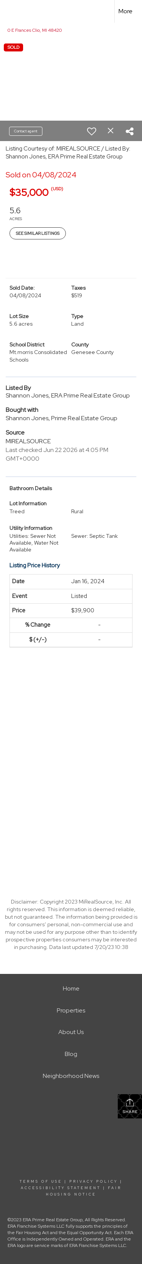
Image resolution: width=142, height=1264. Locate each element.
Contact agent (25, 131)
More (126, 11)
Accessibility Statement (61, 1188)
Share (130, 1106)
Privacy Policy (93, 1181)
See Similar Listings (37, 233)
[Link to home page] (12, 11)
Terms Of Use (41, 1181)
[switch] (91, 131)
